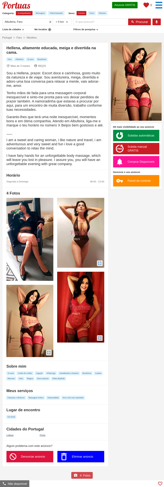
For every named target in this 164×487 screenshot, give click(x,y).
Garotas (81, 13)
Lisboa (9, 435)
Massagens (40, 13)
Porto (42, 435)
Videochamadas (56, 13)
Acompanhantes (24, 13)
